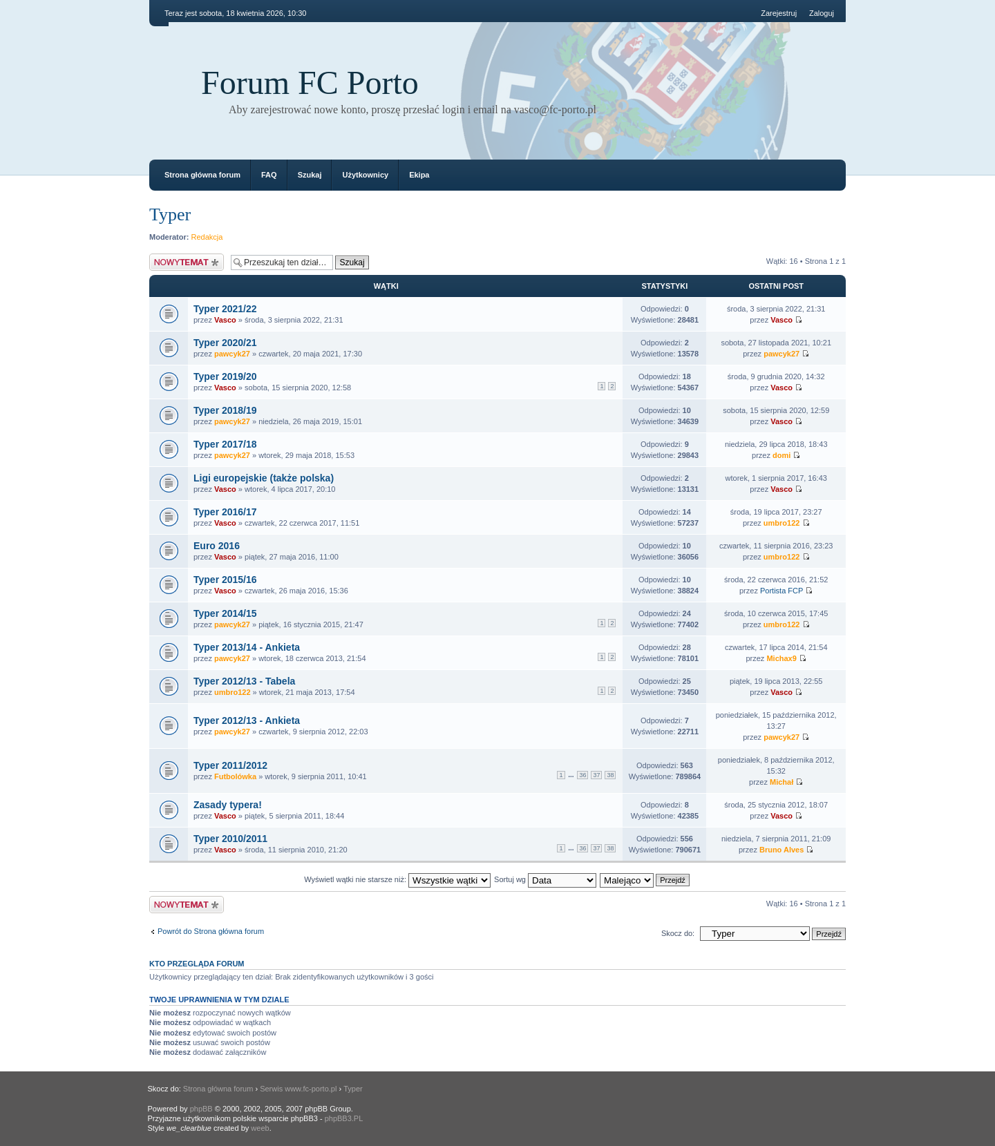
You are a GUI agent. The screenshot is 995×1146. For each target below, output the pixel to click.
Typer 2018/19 (225, 410)
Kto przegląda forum (197, 963)
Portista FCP (781, 590)
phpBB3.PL (344, 1118)
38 (610, 775)
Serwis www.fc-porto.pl (298, 1089)
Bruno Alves (781, 850)
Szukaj (310, 175)
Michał (781, 782)
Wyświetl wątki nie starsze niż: (397, 879)
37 (596, 775)
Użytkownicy (365, 175)
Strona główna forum (202, 175)
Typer (170, 214)
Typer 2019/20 (225, 376)
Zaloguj (821, 13)
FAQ (269, 175)
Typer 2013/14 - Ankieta (246, 647)
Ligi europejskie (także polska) (263, 478)
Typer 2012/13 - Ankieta (246, 720)
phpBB (201, 1109)
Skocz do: (677, 933)
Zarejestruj (779, 13)
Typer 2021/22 (225, 308)
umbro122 (782, 523)
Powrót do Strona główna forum (211, 931)
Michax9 (781, 658)
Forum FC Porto (310, 82)
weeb (260, 1128)
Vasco (225, 320)
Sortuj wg (545, 879)
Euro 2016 (216, 545)
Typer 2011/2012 (230, 765)
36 (582, 775)
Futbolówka (235, 776)
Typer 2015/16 (225, 579)
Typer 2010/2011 (230, 838)
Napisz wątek (186, 262)
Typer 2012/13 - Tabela (244, 681)
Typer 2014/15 (225, 613)
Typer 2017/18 (225, 444)
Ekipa (419, 175)
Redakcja (207, 237)
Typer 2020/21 (225, 342)
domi (781, 455)
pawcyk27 (232, 354)
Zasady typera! (227, 804)
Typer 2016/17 (225, 511)
